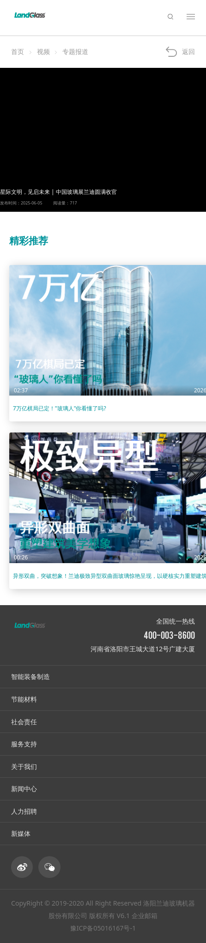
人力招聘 (24, 811)
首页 (17, 51)
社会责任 (24, 721)
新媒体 (20, 833)
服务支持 (24, 743)
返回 (188, 51)
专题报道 (75, 51)
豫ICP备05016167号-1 (103, 928)
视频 (43, 51)
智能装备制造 (30, 676)
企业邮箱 (145, 915)
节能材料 (24, 699)
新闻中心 (24, 788)
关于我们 (24, 766)
